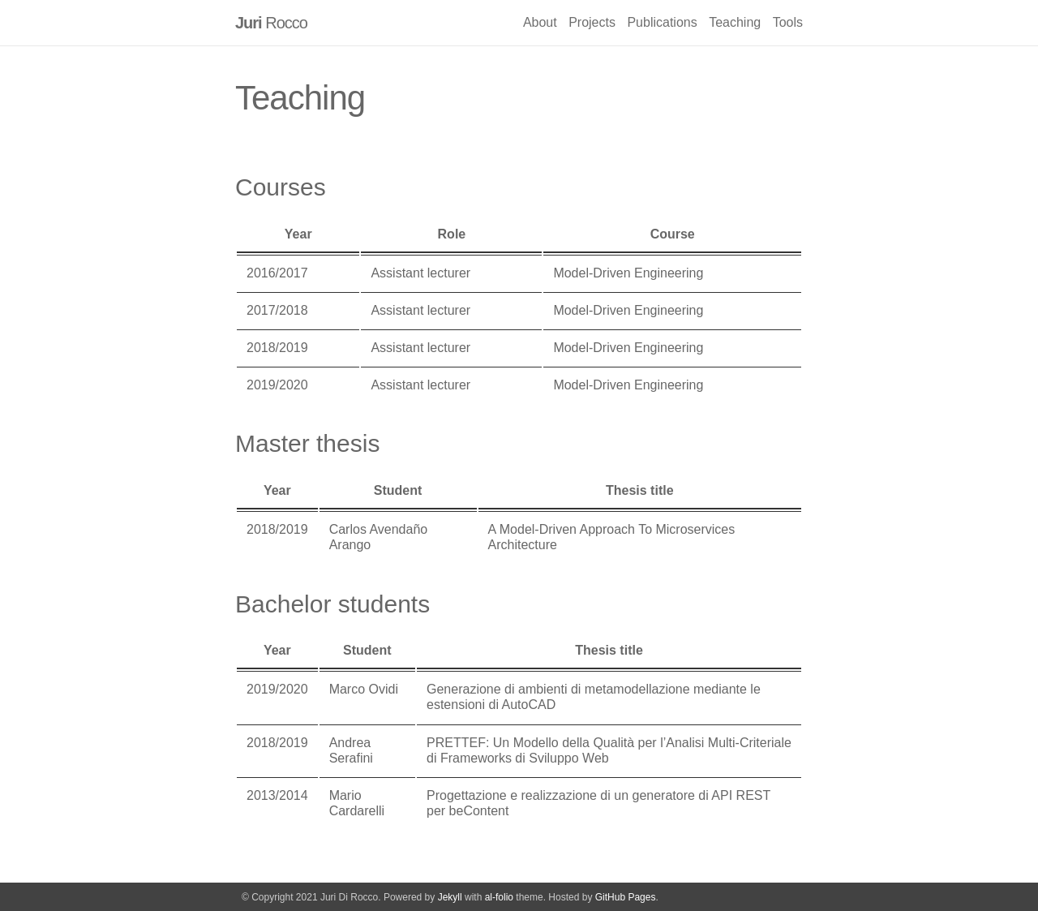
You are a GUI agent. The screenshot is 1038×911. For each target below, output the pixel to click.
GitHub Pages (625, 897)
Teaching (735, 22)
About (540, 22)
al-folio (499, 897)
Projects (592, 22)
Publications (662, 22)
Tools (788, 22)
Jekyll (450, 897)
